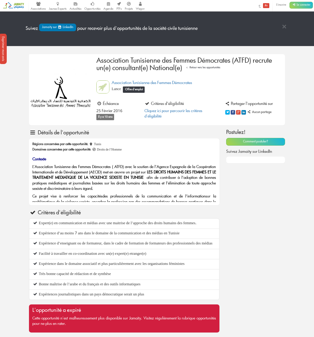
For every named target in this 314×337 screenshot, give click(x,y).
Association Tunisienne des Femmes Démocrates (152, 83)
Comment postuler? (255, 141)
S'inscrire (281, 5)
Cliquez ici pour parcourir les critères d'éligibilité (173, 114)
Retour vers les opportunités (202, 67)
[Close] (284, 27)
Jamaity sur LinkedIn (57, 27)
